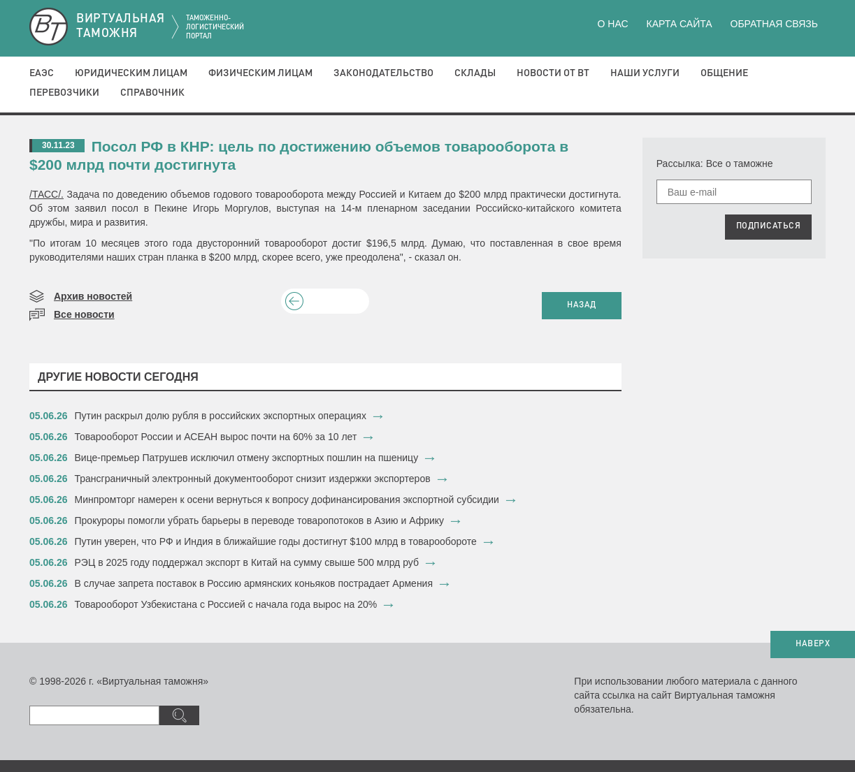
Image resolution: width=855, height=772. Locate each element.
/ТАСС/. (46, 194)
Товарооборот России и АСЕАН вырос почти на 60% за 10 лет (216, 436)
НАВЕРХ (813, 644)
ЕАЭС (41, 73)
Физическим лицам (260, 73)
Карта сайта (679, 23)
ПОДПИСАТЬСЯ (768, 226)
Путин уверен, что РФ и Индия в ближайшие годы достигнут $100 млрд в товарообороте (276, 541)
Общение (724, 73)
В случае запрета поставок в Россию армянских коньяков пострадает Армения (254, 583)
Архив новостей (93, 296)
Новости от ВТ (553, 73)
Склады (475, 73)
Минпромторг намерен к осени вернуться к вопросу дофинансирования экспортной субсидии (287, 499)
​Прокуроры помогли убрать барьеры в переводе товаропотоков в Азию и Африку (260, 520)
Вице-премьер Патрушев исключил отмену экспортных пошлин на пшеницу (247, 457)
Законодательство (383, 73)
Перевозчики (64, 93)
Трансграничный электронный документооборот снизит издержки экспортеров (253, 478)
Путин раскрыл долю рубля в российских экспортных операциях (220, 415)
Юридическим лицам (131, 73)
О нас (613, 23)
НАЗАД (581, 305)
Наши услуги (645, 73)
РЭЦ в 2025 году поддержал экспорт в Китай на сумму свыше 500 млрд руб (247, 562)
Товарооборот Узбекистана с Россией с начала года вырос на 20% (226, 604)
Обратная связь (774, 23)
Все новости (84, 314)
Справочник (152, 93)
